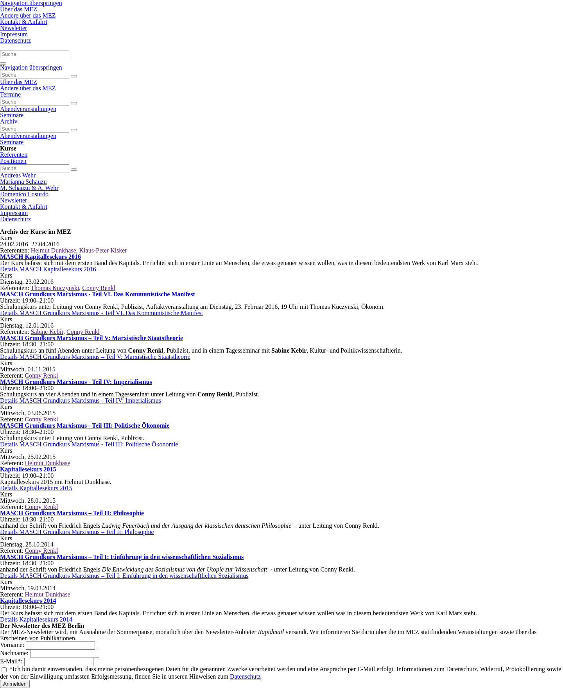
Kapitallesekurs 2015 (28, 469)
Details (48, 269)
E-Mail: (12, 661)
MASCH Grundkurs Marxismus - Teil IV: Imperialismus (76, 381)
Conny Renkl (98, 288)
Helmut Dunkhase (53, 250)
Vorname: (13, 644)
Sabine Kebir (47, 331)
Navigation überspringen (31, 67)
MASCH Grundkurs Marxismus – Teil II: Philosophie (72, 513)
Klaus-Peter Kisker (103, 250)
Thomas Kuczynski (54, 288)
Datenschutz (245, 676)
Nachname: (15, 653)
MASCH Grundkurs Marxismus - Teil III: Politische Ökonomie (84, 425)
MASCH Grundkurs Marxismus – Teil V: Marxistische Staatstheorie (91, 338)
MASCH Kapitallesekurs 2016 (40, 256)
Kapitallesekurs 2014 (28, 600)
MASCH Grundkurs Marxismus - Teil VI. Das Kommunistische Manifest (97, 294)
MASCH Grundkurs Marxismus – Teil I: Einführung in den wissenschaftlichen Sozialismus (122, 557)
